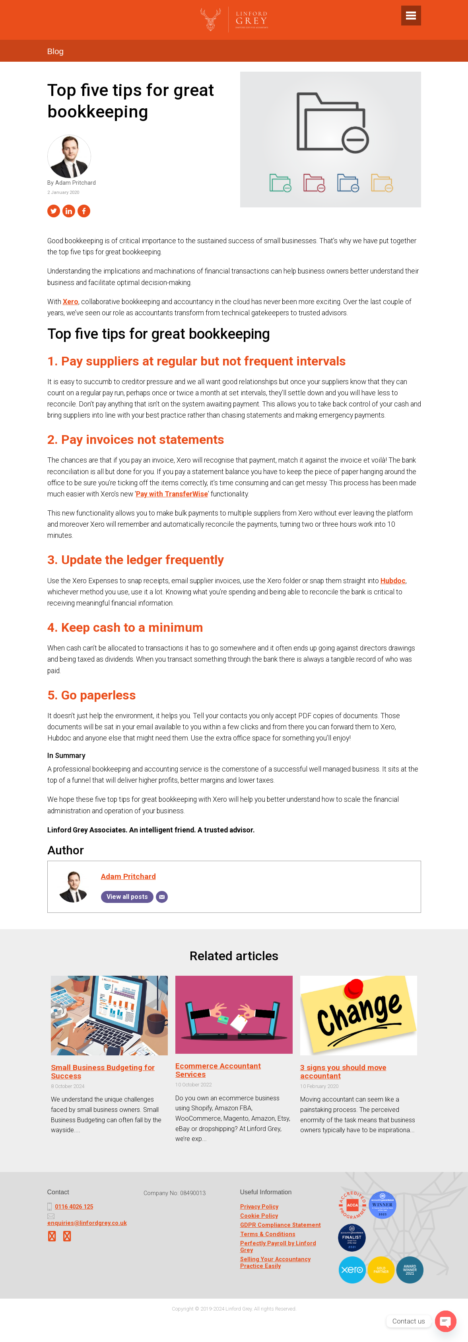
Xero (70, 302)
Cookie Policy (259, 1216)
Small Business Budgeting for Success (103, 1071)
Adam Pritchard (128, 876)
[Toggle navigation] (411, 15)
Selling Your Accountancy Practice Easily (275, 1263)
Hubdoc (393, 581)
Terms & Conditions (267, 1234)
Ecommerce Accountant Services (218, 1070)
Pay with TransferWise (172, 494)
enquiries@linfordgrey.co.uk (87, 1223)
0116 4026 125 (74, 1206)
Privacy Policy (259, 1206)
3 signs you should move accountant (343, 1071)
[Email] (162, 897)
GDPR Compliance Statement (280, 1225)
